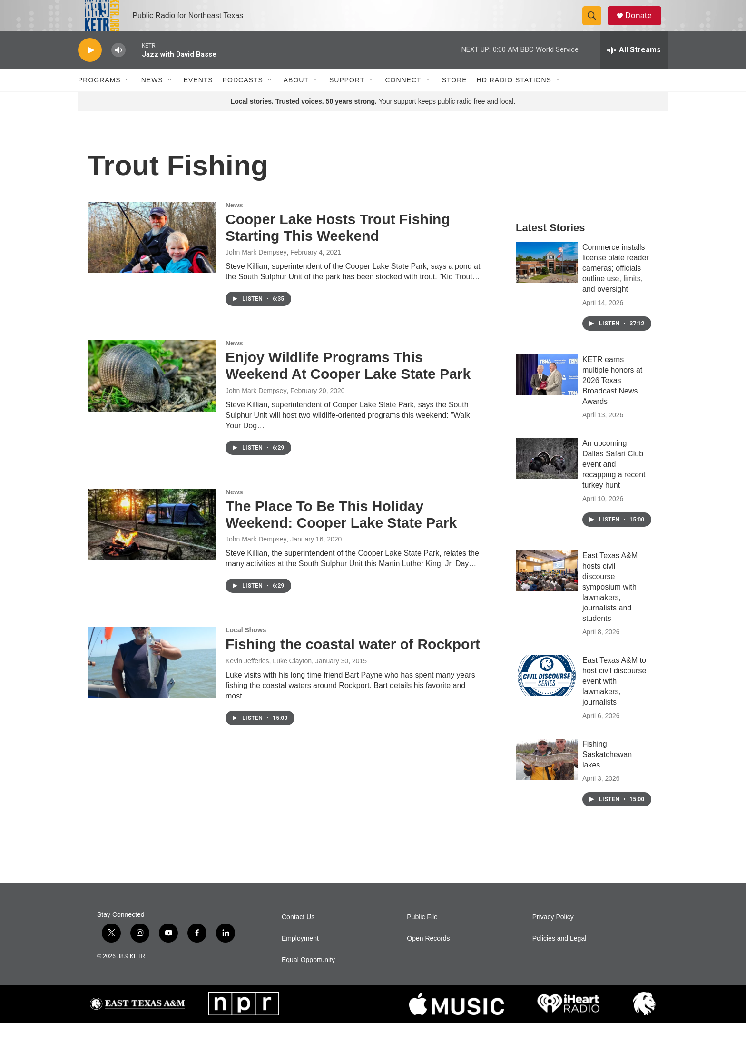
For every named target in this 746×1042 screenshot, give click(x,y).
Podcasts (243, 99)
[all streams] (634, 69)
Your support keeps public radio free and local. (373, 120)
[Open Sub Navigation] (128, 99)
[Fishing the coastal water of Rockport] (152, 681)
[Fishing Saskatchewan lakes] (547, 778)
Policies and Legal (559, 957)
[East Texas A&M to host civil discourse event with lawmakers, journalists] (547, 694)
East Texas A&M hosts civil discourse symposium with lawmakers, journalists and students (610, 605)
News (152, 99)
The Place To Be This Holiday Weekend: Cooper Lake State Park (341, 533)
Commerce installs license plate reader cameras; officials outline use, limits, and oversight (615, 287)
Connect (403, 99)
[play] (90, 69)
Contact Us (298, 936)
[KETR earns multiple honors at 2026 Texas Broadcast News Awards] (547, 394)
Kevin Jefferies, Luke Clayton (269, 680)
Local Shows (246, 649)
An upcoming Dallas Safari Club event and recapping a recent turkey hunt (614, 483)
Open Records (428, 957)
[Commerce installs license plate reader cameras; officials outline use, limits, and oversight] (547, 281)
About (296, 99)
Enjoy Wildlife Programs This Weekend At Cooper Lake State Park (348, 384)
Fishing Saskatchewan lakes (607, 773)
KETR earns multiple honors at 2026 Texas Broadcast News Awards (612, 399)
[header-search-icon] (595, 25)
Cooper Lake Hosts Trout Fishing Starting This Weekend (338, 246)
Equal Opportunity (308, 979)
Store (454, 99)
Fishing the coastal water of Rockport (353, 663)
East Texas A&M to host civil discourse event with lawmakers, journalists (614, 700)
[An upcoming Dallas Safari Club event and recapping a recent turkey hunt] (547, 477)
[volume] (118, 69)
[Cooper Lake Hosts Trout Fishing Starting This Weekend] (152, 256)
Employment (300, 957)
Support (346, 99)
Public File (422, 936)
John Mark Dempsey (256, 271)
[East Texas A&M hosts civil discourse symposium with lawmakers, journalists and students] (547, 590)
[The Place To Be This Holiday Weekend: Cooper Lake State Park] (152, 543)
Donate (643, 25)
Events (198, 99)
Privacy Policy (553, 936)
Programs (99, 99)
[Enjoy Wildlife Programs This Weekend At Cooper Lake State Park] (152, 394)
